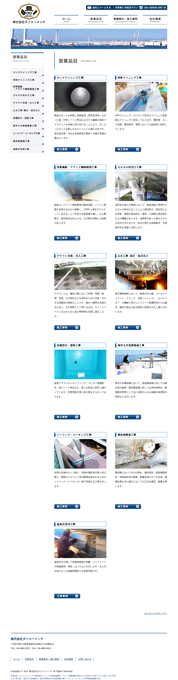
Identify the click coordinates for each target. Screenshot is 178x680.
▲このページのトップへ (155, 613)
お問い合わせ (85, 659)
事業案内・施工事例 (49, 659)
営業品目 (29, 659)
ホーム (16, 659)
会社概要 (68, 659)
